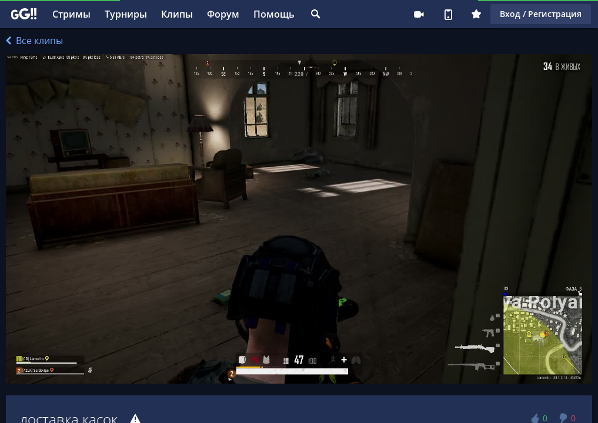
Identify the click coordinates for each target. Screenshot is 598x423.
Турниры (126, 14)
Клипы (177, 14)
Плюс (476, 14)
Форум (223, 14)
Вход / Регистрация (541, 13)
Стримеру (418, 14)
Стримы (71, 14)
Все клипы (34, 40)
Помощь (274, 14)
